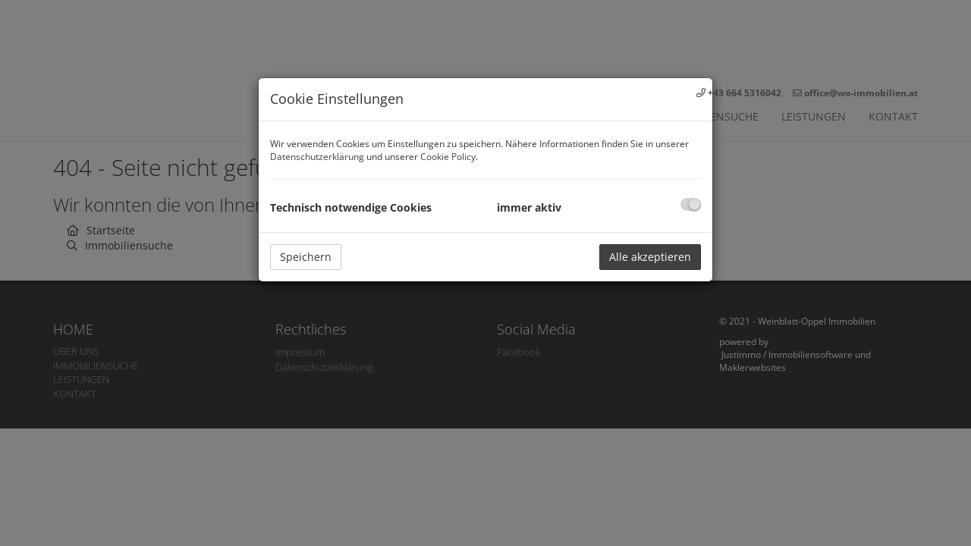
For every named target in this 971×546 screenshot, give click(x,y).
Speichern (306, 256)
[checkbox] (690, 204)
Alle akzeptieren (650, 256)
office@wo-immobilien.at (861, 92)
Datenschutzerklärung (317, 156)
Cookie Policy (448, 156)
